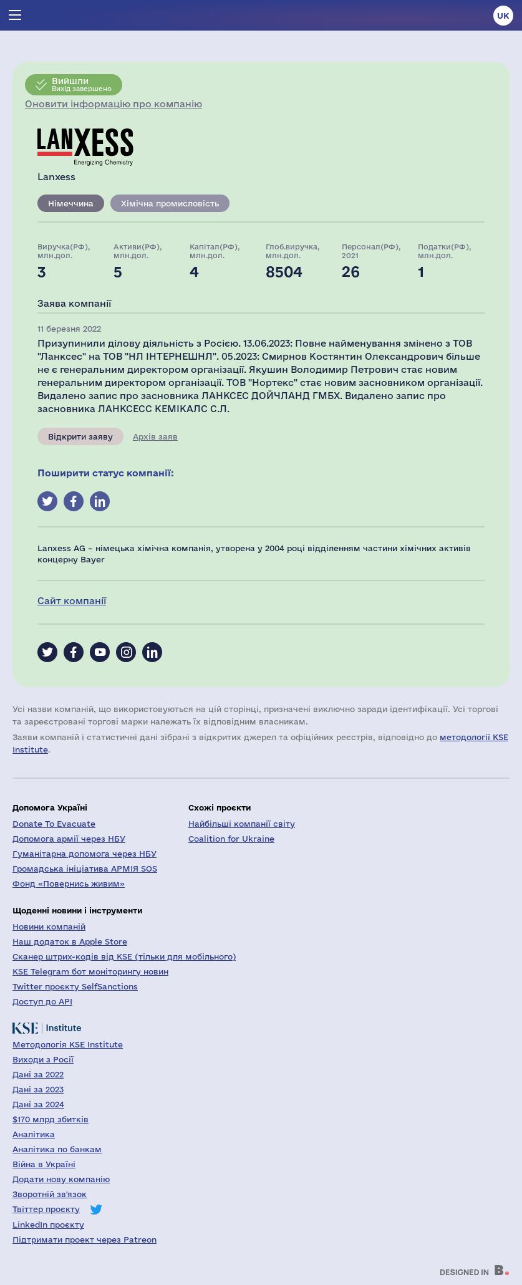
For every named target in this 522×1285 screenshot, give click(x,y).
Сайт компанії (71, 600)
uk (503, 15)
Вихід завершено (82, 84)
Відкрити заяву (80, 436)
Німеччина (71, 203)
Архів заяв (155, 436)
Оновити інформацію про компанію (113, 104)
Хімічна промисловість (170, 203)
